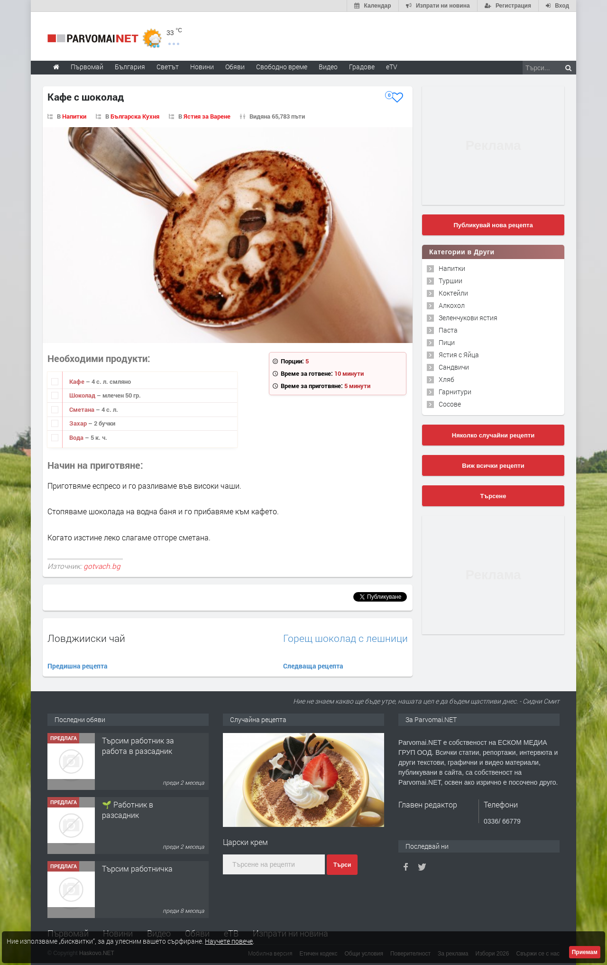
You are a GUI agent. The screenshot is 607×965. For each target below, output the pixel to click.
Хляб (446, 379)
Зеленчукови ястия (468, 317)
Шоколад (83, 395)
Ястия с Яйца (459, 354)
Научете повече (229, 941)
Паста (448, 329)
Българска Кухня (134, 116)
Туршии (450, 280)
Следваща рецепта (313, 665)
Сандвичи (454, 366)
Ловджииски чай (86, 638)
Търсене (493, 496)
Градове (362, 66)
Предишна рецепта (77, 665)
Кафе (77, 381)
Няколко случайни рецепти (493, 435)
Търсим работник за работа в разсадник (138, 745)
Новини (202, 66)
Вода (77, 437)
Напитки (74, 116)
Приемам (585, 952)
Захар (78, 423)
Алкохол (452, 305)
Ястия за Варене (207, 116)
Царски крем (245, 842)
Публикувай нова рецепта (493, 225)
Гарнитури (455, 391)
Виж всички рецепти (493, 465)
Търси (342, 865)
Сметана (82, 409)
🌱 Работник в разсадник (127, 809)
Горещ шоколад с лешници (345, 638)
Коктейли (453, 292)
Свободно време (281, 66)
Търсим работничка (137, 868)
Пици (447, 342)
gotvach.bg (101, 566)
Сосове (450, 403)
